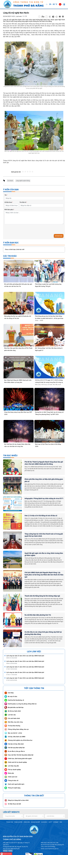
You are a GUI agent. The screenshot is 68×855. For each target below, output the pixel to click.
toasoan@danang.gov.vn (50, 838)
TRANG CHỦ (11, 812)
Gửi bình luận (58, 235)
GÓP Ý (49, 812)
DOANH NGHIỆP (35, 812)
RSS (59, 812)
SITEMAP (54, 812)
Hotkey (10, 840)
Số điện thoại (9, 201)
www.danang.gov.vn (45, 850)
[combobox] (13, 806)
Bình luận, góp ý (9, 209)
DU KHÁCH (43, 812)
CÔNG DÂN (27, 812)
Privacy (5, 840)
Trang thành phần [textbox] (10, 806)
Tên (6, 194)
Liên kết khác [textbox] (50, 806)
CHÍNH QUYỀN (19, 812)
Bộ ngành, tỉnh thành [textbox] (31, 806)
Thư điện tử (23, 201)
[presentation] (18, 228)
